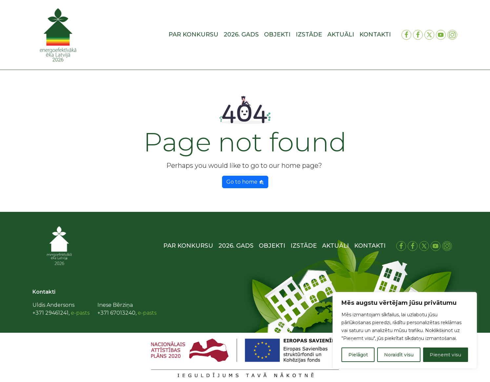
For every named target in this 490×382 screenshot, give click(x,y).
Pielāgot (358, 355)
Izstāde (309, 34)
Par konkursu (193, 34)
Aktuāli (340, 34)
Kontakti (375, 34)
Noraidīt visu (399, 355)
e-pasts (80, 313)
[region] (405, 330)
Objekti (277, 34)
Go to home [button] (245, 182)
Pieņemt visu (445, 355)
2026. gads (241, 34)
